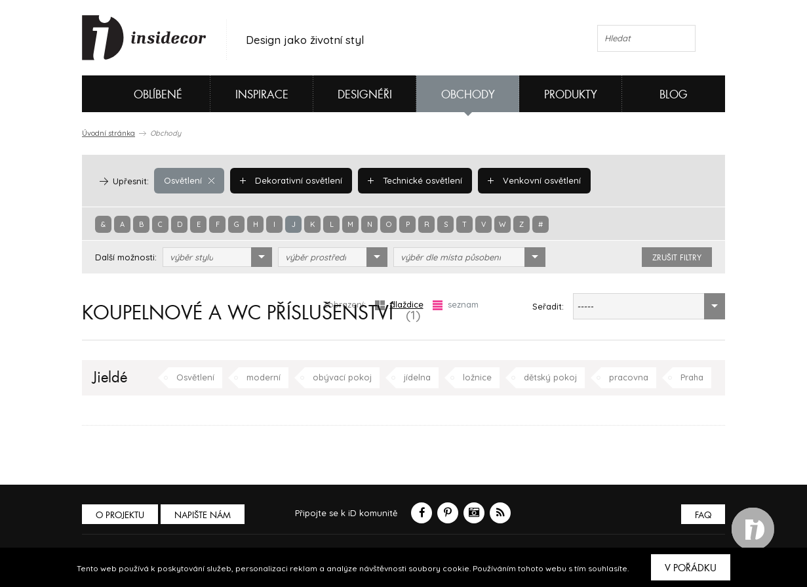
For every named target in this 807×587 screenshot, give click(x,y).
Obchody (468, 95)
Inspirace (261, 95)
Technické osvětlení (415, 180)
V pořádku (691, 568)
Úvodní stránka (108, 133)
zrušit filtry (676, 258)
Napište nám (202, 515)
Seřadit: (548, 306)
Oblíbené (136, 93)
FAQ (703, 515)
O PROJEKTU (120, 515)
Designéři (365, 95)
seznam (456, 304)
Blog (673, 95)
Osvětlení (189, 180)
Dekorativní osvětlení (291, 180)
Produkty (570, 95)
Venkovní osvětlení (534, 180)
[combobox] (217, 257)
